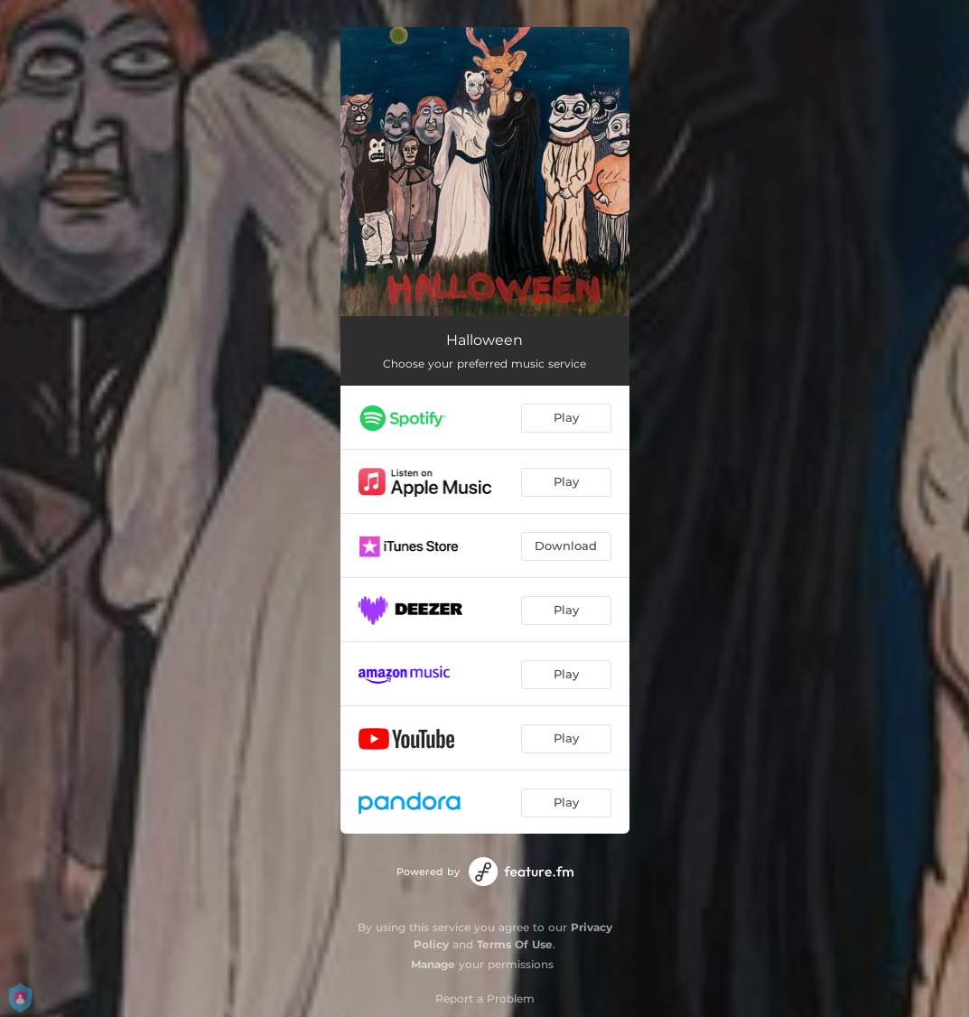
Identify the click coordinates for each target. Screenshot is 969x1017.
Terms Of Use (515, 944)
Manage (433, 964)
